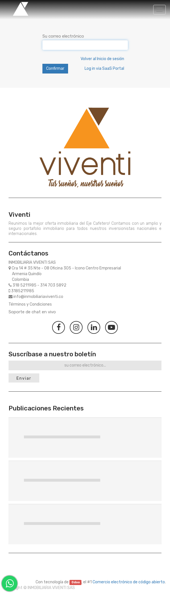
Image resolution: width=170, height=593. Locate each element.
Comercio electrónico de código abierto (129, 582)
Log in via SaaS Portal (104, 68)
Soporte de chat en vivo (32, 311)
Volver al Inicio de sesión (102, 58)
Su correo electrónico (63, 36)
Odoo (75, 582)
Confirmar (55, 68)
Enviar (24, 378)
